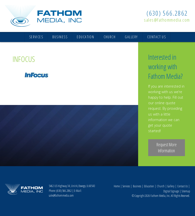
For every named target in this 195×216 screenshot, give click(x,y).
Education (85, 36)
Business (59, 36)
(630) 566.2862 (167, 13)
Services (36, 36)
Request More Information (167, 147)
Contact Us (156, 36)
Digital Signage (171, 191)
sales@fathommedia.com (167, 20)
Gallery (131, 36)
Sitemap (186, 191)
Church (110, 36)
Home (117, 186)
